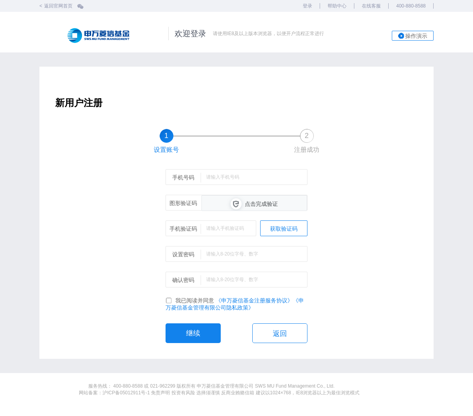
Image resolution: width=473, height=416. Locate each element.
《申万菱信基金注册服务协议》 (254, 300)
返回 (280, 334)
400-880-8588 (411, 6)
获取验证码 (284, 229)
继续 (193, 333)
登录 (307, 6)
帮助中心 (337, 6)
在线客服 (371, 6)
